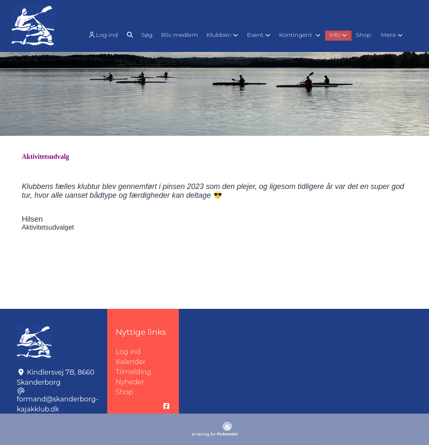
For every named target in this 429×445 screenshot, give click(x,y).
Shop (124, 392)
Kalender (131, 362)
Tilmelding (133, 372)
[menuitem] (103, 35)
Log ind (103, 35)
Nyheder (130, 382)
